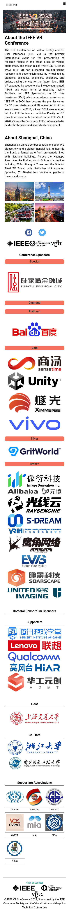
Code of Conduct (34, 883)
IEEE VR (11, 5)
